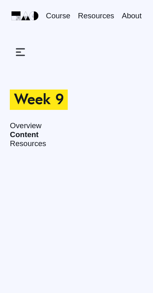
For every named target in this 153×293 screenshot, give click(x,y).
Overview (26, 125)
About (132, 15)
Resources (96, 15)
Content (24, 134)
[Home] (24, 15)
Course (58, 15)
